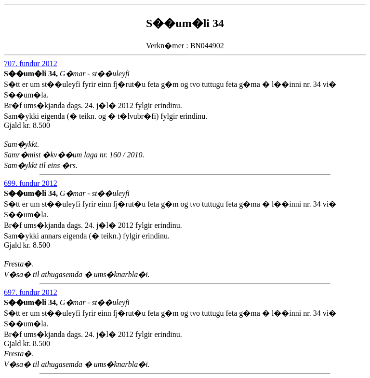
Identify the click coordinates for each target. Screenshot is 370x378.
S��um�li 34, (32, 74)
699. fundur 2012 (30, 183)
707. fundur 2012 (30, 63)
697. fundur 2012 (30, 292)
